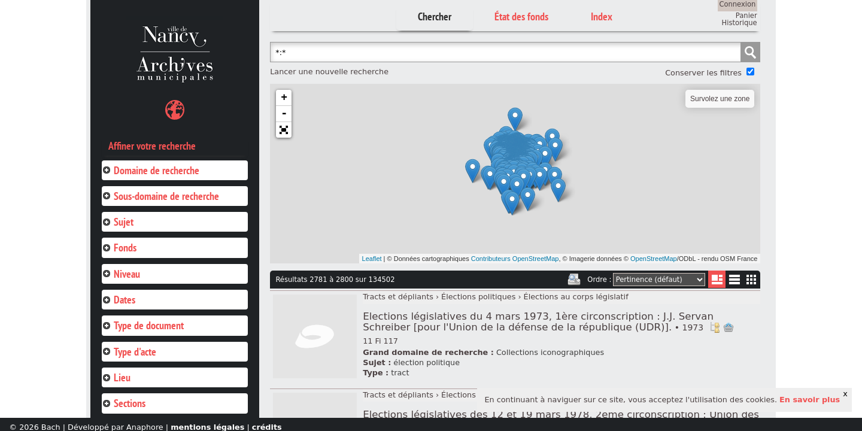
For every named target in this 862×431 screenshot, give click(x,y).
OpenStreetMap (653, 258)
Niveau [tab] (121, 274)
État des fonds (521, 16)
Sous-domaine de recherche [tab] (160, 196)
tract (400, 372)
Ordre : (599, 279)
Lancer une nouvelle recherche (329, 71)
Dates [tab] (118, 299)
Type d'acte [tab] (129, 352)
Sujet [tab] (117, 222)
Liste (717, 279)
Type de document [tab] (143, 325)
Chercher (434, 16)
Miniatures (751, 279)
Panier (746, 15)
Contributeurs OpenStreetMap (515, 258)
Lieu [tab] (116, 377)
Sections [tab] (123, 403)
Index (601, 16)
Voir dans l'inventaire (714, 327)
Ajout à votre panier (728, 327)
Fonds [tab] (119, 247)
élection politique (426, 362)
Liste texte (734, 281)
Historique (739, 23)
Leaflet (372, 258)
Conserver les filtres (703, 72)
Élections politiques (478, 296)
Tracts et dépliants (398, 296)
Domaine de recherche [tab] (150, 170)
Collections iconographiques (550, 352)
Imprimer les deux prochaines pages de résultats (574, 279)
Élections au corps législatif (576, 296)
